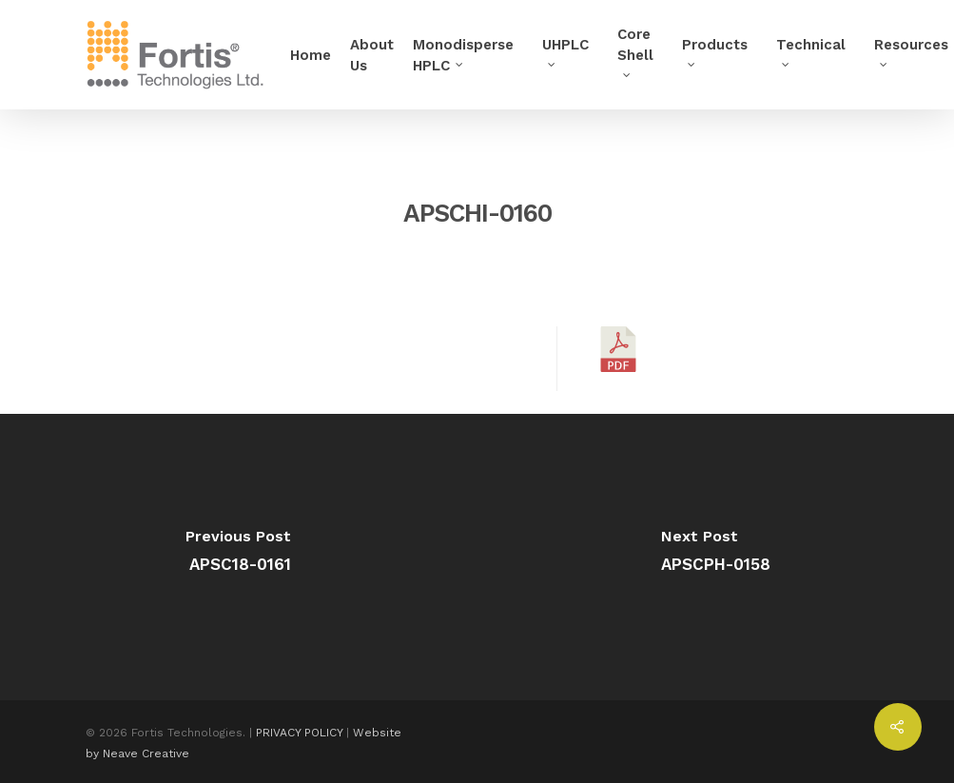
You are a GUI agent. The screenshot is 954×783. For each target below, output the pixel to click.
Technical (811, 50)
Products (715, 50)
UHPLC (565, 50)
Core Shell (635, 50)
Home (310, 55)
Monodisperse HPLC (463, 55)
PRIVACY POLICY (299, 732)
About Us (372, 55)
